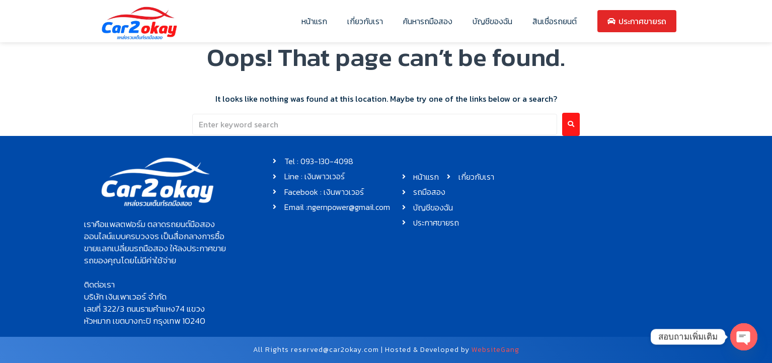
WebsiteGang (495, 349)
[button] (157, 242)
